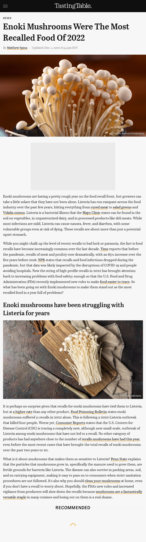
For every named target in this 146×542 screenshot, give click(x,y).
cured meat (99, 207)
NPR (41, 259)
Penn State (119, 458)
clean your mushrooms (102, 480)
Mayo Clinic (91, 212)
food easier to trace (114, 281)
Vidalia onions (14, 212)
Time (104, 248)
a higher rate (22, 411)
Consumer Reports (70, 422)
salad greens (122, 207)
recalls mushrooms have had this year (110, 438)
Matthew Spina (17, 47)
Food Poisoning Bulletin (89, 411)
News (7, 18)
